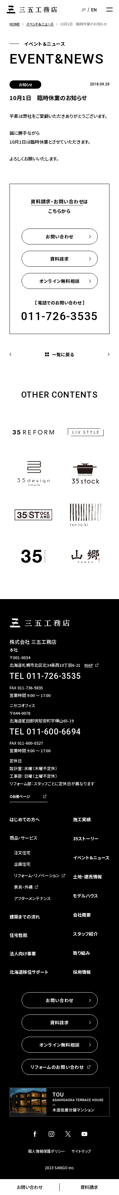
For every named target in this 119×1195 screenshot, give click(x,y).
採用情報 (82, 972)
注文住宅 (22, 853)
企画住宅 (22, 864)
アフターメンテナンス (32, 898)
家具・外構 (23, 887)
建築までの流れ (25, 916)
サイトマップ (81, 1151)
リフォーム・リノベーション (37, 875)
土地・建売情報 (87, 876)
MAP (88, 665)
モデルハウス (85, 895)
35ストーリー (86, 838)
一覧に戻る (63, 354)
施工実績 (82, 819)
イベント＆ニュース (91, 857)
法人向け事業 (23, 953)
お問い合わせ (30, 1187)
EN (94, 9)
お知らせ (25, 84)
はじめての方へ (25, 819)
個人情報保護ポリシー (46, 1151)
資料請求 (89, 1187)
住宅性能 (18, 935)
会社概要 (82, 915)
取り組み (81, 953)
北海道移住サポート (29, 972)
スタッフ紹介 (85, 934)
